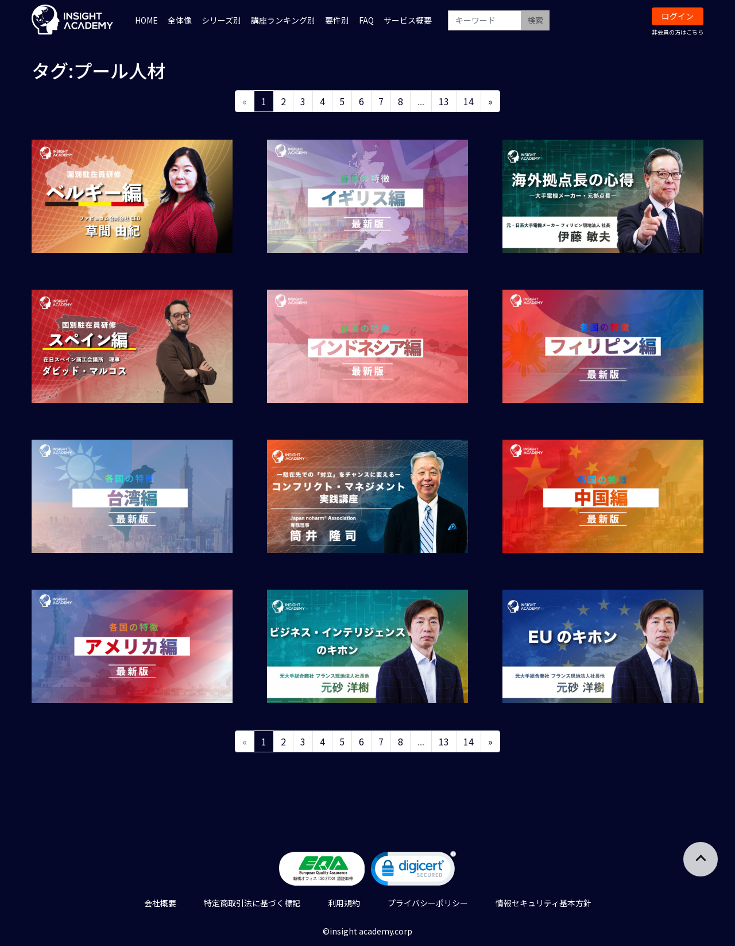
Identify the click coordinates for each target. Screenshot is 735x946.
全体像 (180, 20)
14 (468, 101)
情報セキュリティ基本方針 (543, 903)
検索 (535, 20)
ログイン (678, 16)
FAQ (366, 20)
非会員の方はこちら (677, 32)
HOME (146, 20)
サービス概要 (408, 20)
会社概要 (160, 903)
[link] (413, 871)
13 (444, 101)
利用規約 (344, 903)
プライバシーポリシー (428, 903)
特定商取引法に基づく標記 (252, 903)
